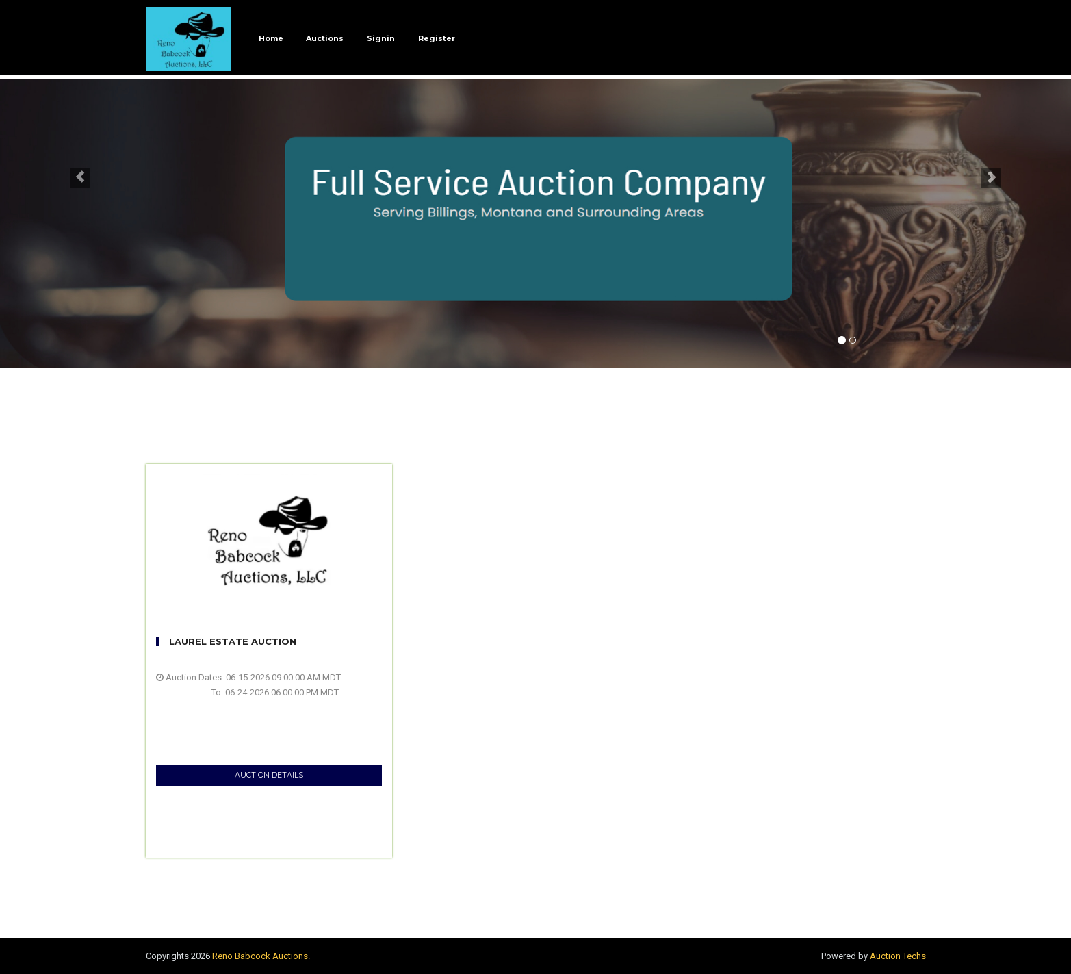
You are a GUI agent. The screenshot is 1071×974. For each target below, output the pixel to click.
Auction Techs (898, 956)
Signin (381, 38)
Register (436, 38)
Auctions (325, 38)
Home (271, 38)
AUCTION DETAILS (269, 775)
